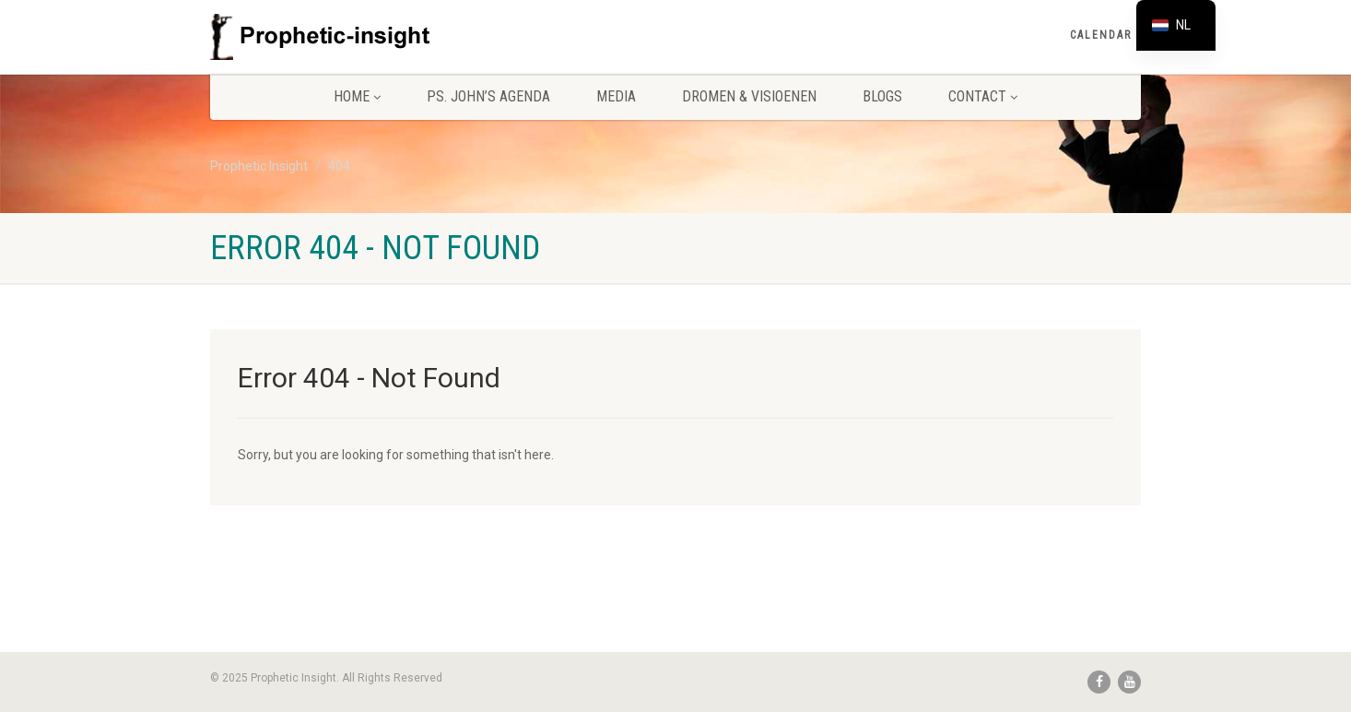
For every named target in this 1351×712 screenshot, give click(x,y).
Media (616, 96)
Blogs (882, 96)
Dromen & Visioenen (749, 96)
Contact (982, 96)
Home (357, 96)
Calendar (1101, 35)
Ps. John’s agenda (488, 96)
